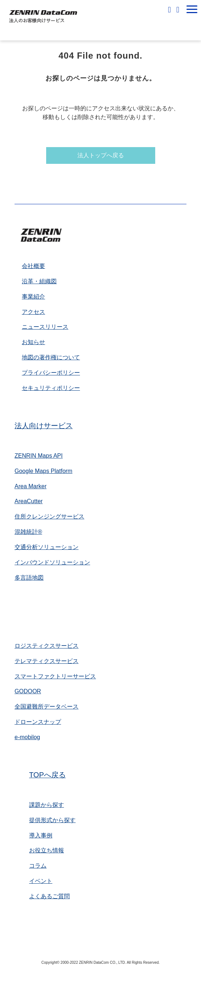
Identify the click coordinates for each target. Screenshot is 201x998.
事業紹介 (33, 296)
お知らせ (33, 342)
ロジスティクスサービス (47, 646)
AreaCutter (29, 501)
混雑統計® (28, 532)
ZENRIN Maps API (39, 456)
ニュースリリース (45, 327)
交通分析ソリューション (47, 547)
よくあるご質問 (49, 896)
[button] (192, 9)
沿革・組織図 (39, 281)
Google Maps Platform (43, 471)
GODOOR (28, 691)
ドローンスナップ (38, 722)
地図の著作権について (51, 357)
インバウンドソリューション (52, 562)
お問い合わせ (178, 9)
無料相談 (170, 9)
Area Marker (31, 486)
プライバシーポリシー (51, 373)
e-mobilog (27, 737)
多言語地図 (29, 578)
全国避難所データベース (47, 706)
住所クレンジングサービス (49, 516)
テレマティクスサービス (47, 661)
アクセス (33, 312)
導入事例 (40, 835)
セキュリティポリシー (51, 388)
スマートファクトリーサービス (55, 676)
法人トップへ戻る (100, 155)
